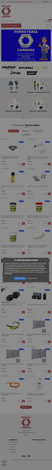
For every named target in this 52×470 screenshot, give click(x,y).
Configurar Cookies (32, 278)
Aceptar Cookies (20, 278)
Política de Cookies (25, 270)
